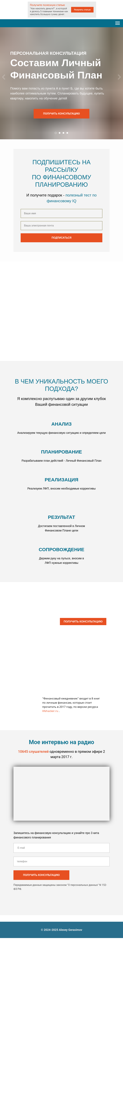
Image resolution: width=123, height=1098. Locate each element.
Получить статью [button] (82, 10)
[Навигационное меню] (117, 23)
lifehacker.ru (50, 711)
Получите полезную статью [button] (47, 5)
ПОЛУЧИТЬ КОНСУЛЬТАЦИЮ (83, 621)
